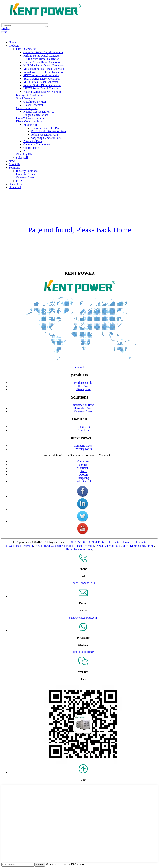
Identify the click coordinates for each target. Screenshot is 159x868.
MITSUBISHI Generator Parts (48, 131)
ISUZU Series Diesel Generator (41, 88)
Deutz (83, 471)
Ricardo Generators (83, 481)
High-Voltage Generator (30, 118)
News (12, 160)
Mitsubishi (83, 467)
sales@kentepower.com (83, 617)
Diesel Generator (26, 48)
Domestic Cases (25, 174)
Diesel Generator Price (79, 549)
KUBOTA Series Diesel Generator (43, 65)
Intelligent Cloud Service (30, 95)
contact (79, 367)
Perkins (83, 464)
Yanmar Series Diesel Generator (42, 85)
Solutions (14, 167)
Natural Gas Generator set (38, 111)
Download (15, 187)
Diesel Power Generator (48, 545)
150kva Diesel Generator (18, 545)
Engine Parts (30, 124)
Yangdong (83, 477)
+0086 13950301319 (83, 583)
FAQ (19, 180)
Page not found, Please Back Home (79, 230)
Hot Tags (83, 386)
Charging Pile (24, 154)
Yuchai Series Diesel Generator (41, 78)
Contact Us (15, 184)
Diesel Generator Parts (29, 121)
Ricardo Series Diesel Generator (42, 91)
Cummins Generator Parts (46, 128)
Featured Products (108, 542)
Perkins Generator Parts (44, 134)
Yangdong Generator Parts (46, 137)
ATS (25, 151)
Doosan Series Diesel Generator (42, 62)
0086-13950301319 (83, 652)
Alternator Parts (32, 141)
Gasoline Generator (34, 101)
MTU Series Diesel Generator (40, 81)
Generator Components (37, 144)
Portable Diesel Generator (79, 545)
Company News (83, 445)
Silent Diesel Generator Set (138, 545)
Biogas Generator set (35, 114)
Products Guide (83, 382)
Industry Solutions (27, 170)
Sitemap (125, 542)
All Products (138, 542)
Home (12, 42)
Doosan (83, 474)
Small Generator (25, 98)
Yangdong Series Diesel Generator (43, 72)
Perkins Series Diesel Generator (42, 55)
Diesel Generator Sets (108, 545)
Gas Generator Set (26, 108)
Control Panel (31, 147)
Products (14, 45)
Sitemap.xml (83, 389)
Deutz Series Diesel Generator (41, 58)
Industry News (83, 448)
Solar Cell (22, 157)
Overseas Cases (25, 177)
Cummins (83, 461)
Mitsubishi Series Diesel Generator (43, 68)
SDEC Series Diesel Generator (41, 75)
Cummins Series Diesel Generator (43, 52)
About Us (14, 164)
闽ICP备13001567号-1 (83, 542)
